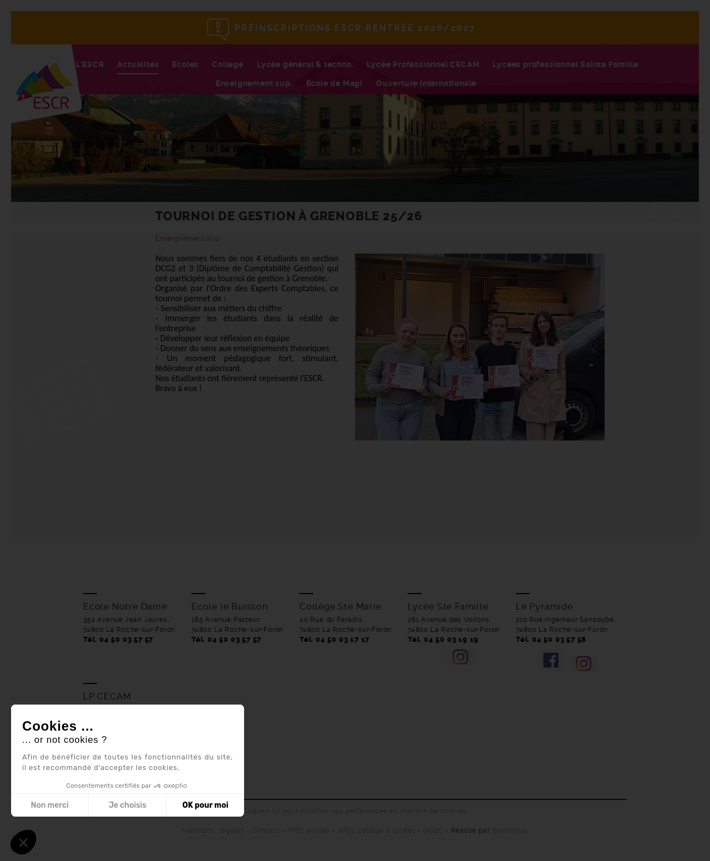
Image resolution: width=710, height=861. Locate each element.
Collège (228, 64)
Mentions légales (213, 830)
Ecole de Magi (334, 83)
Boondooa (509, 830)
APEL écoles (308, 830)
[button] (23, 842)
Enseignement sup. (254, 83)
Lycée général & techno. (305, 64)
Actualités (138, 64)
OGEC (433, 830)
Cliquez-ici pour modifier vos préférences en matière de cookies (355, 811)
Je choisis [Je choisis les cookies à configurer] (127, 805)
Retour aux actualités (547, 197)
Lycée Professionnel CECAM (423, 64)
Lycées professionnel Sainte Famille (565, 64)
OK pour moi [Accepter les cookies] (205, 805)
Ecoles (185, 64)
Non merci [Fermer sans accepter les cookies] (49, 805)
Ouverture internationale (426, 83)
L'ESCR (90, 64)
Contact (266, 830)
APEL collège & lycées (377, 830)
